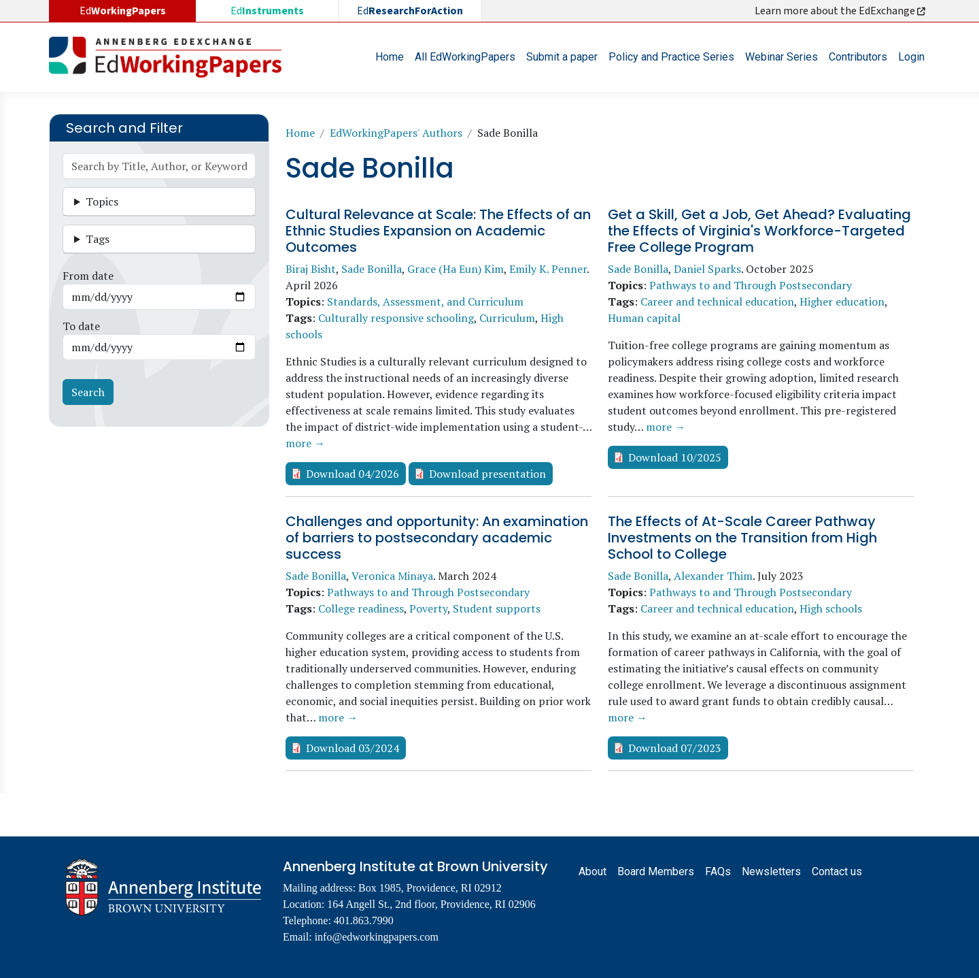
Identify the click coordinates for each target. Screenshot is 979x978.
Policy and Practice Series (671, 56)
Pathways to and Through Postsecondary (750, 285)
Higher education (842, 301)
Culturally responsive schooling (396, 317)
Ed (267, 10)
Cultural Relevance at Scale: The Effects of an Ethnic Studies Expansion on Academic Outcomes (438, 231)
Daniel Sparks (707, 268)
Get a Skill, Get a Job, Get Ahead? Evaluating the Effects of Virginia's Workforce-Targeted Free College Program (759, 231)
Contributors (858, 56)
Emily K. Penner (548, 268)
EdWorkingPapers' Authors (396, 132)
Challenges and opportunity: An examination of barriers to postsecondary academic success (437, 538)
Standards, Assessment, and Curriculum (425, 301)
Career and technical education (717, 301)
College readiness (361, 608)
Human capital (644, 317)
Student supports (496, 608)
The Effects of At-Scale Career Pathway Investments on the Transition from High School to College (742, 538)
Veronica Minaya (392, 575)
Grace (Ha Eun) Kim (455, 268)
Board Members (655, 871)
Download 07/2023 (674, 747)
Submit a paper (562, 56)
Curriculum (507, 317)
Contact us (837, 871)
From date (88, 275)
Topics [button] (102, 201)
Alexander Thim (713, 575)
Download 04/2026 (352, 473)
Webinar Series (781, 56)
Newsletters (771, 871)
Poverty (428, 608)
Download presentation (487, 473)
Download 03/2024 (352, 747)
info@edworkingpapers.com (377, 937)
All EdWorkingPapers (465, 56)
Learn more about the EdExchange (841, 10)
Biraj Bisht (311, 268)
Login (911, 56)
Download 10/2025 (674, 457)
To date (81, 326)
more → (305, 443)
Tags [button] (97, 238)
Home (389, 56)
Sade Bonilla (371, 268)
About (592, 871)
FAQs (718, 871)
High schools (831, 608)
